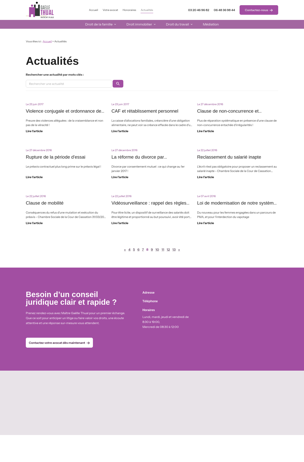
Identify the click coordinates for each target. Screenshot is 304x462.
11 (163, 249)
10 (157, 249)
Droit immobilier (139, 24)
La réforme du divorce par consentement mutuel (137, 160)
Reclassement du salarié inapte (229, 157)
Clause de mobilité (44, 203)
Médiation (211, 24)
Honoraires (129, 10)
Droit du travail (177, 24)
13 (174, 249)
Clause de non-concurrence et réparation (228, 114)
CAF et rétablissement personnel (144, 111)
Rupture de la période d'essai (55, 157)
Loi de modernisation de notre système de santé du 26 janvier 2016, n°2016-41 (237, 206)
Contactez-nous (259, 10)
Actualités (147, 10)
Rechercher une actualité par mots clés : (55, 74)
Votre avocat (110, 10)
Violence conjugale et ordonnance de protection (63, 114)
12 (168, 249)
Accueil (93, 10)
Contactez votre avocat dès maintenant (59, 343)
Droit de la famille (99, 24)
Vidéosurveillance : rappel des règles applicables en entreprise (148, 206)
